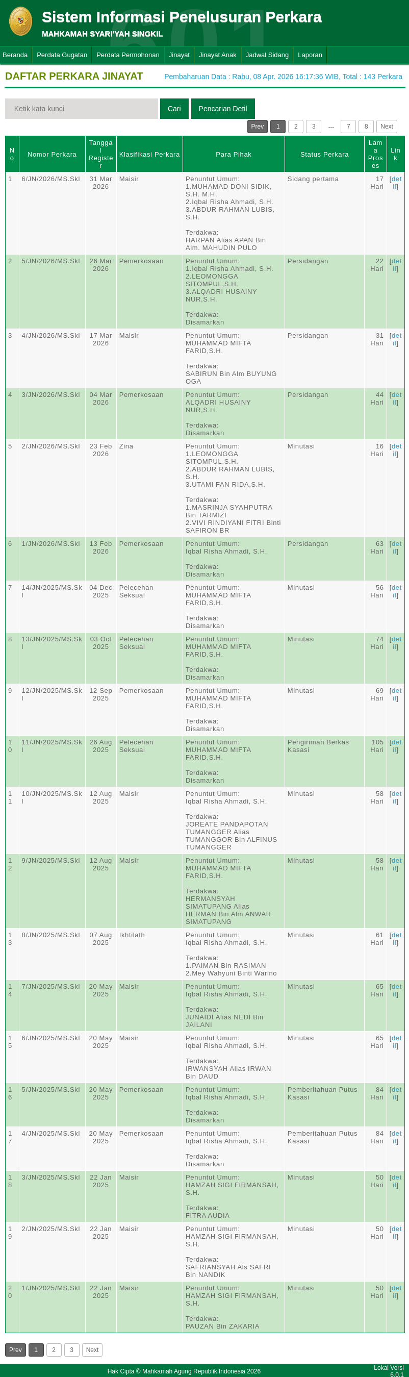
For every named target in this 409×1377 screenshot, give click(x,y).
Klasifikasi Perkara (149, 154)
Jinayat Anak (218, 55)
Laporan (310, 55)
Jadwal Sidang (267, 55)
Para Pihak (233, 154)
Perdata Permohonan (128, 55)
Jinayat (179, 55)
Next (386, 126)
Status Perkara (324, 154)
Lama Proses (375, 154)
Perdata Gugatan (62, 55)
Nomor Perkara (52, 154)
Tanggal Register (100, 154)
